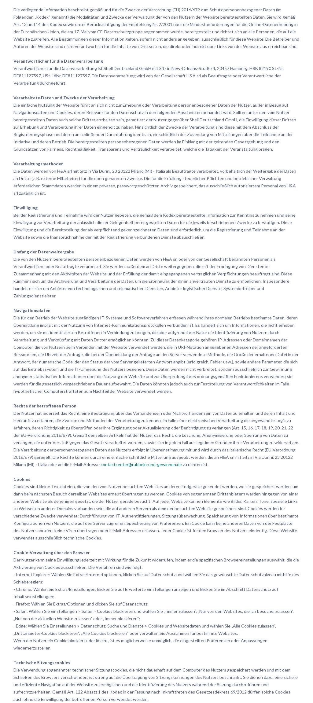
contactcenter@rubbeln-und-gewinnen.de (141, 464)
